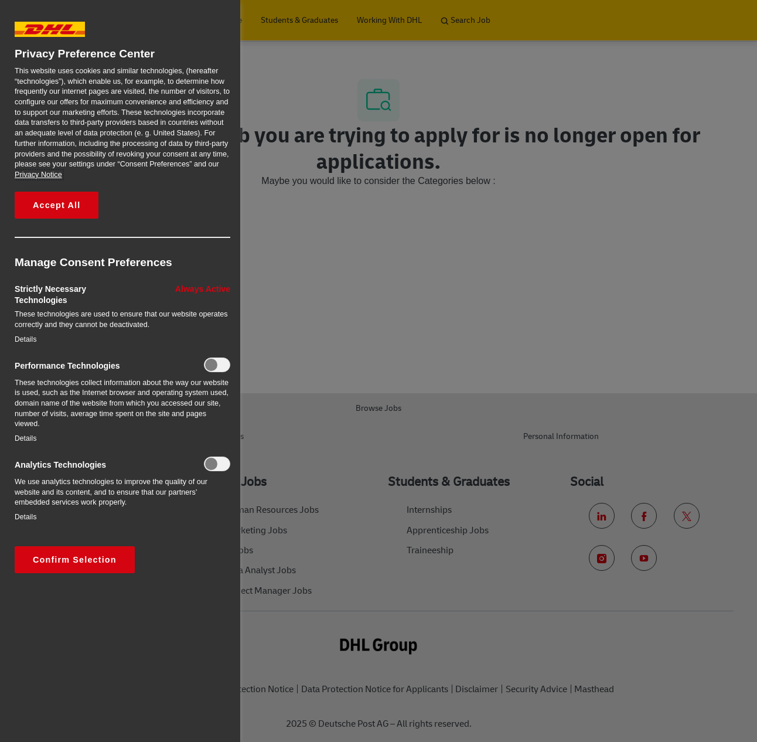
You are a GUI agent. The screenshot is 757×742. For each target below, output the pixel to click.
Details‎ (26, 339)
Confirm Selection (75, 559)
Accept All (56, 205)
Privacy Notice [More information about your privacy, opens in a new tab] (38, 175)
